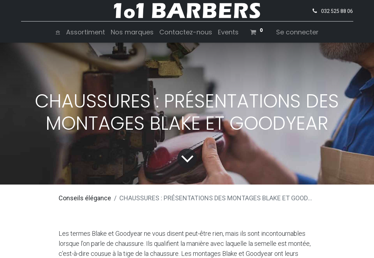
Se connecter (297, 32)
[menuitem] (58, 32)
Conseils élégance (85, 198)
